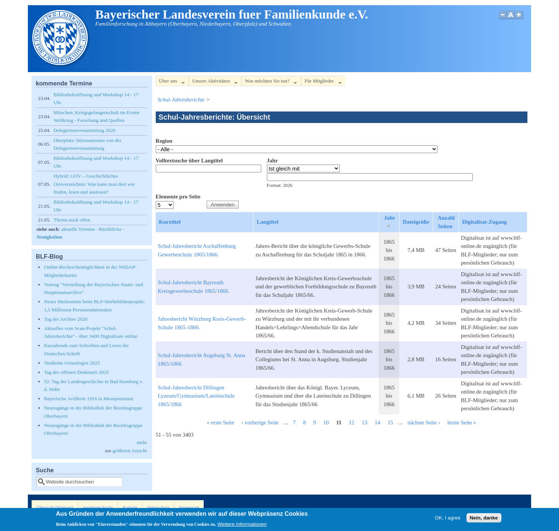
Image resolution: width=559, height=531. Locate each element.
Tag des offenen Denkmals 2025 (76, 372)
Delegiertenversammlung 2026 (85, 130)
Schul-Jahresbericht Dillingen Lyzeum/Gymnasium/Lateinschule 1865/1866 (196, 396)
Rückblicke (110, 229)
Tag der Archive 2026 (65, 319)
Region (164, 141)
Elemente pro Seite (178, 197)
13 (364, 422)
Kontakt (130, 507)
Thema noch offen (72, 220)
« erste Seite (220, 422)
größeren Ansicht (130, 450)
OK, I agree (448, 519)
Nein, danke (484, 519)
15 (390, 422)
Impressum (189, 507)
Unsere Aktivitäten (213, 82)
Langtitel (267, 222)
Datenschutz (158, 507)
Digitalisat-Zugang (484, 222)
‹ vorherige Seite (260, 422)
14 (377, 422)
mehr (142, 442)
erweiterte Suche (98, 507)
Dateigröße (416, 222)
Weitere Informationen (242, 525)
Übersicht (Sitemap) (54, 507)
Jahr (272, 160)
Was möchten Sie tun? (269, 82)
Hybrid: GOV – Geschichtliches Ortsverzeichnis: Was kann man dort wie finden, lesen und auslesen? (94, 184)
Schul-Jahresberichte (181, 100)
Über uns (170, 82)
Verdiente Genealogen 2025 (72, 363)
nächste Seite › (423, 422)
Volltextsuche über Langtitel (189, 160)
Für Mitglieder (321, 82)
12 (351, 422)
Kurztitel (170, 222)
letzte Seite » (461, 422)
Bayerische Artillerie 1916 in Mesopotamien (88, 398)
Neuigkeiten (49, 237)
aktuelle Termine (78, 229)
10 (326, 422)
